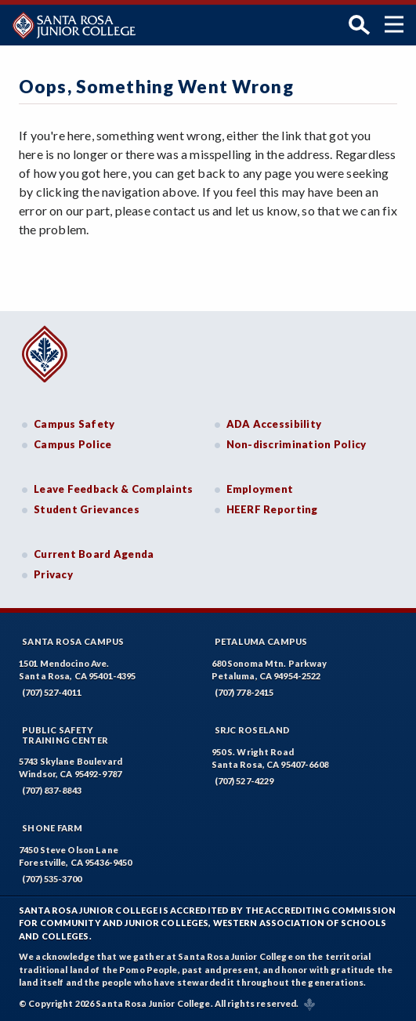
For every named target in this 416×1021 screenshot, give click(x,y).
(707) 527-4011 (51, 692)
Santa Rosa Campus (73, 641)
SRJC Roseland (253, 730)
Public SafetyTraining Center (65, 735)
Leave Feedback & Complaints (113, 489)
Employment (260, 489)
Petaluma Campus (261, 641)
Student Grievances (86, 509)
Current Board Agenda (94, 554)
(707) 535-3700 (51, 879)
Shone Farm (52, 828)
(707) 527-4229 (244, 781)
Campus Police (73, 444)
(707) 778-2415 (244, 692)
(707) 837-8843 (51, 790)
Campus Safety (74, 424)
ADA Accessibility (274, 424)
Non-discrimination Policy (296, 444)
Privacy (53, 574)
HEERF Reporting (272, 509)
